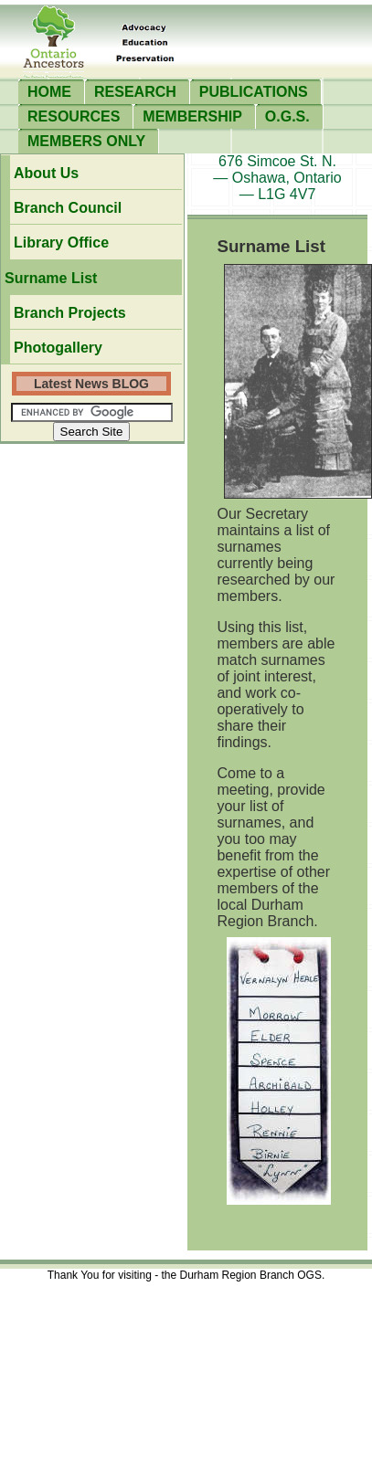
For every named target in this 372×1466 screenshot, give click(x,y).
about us (46, 173)
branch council (68, 208)
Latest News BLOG (91, 383)
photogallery (58, 347)
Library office (61, 242)
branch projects (70, 313)
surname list (51, 278)
